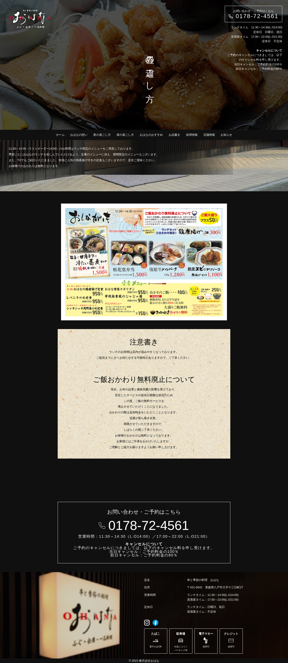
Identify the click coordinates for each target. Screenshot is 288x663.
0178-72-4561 (257, 16)
